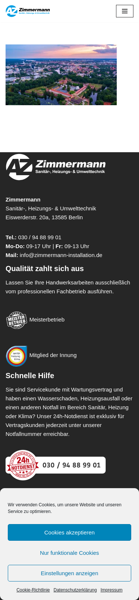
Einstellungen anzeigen (69, 573)
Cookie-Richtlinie (33, 590)
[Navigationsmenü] (124, 11)
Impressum (111, 590)
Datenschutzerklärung (75, 590)
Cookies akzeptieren (69, 532)
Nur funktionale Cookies (69, 553)
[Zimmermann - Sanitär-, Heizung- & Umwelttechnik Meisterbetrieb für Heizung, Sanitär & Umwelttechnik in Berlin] (28, 11)
